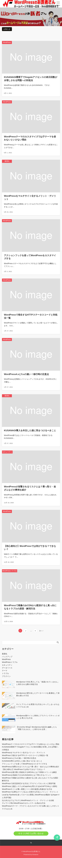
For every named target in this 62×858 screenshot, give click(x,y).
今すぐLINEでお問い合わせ (31, 833)
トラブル (5, 673)
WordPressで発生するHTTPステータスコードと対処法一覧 (25, 755)
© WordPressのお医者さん (31, 851)
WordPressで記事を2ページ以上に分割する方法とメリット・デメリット (30, 792)
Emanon (35, 854)
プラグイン (6, 676)
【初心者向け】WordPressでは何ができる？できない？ (23, 769)
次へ (40, 631)
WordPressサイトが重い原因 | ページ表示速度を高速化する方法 (27, 789)
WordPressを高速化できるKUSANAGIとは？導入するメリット (26, 775)
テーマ (4, 671)
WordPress (6, 659)
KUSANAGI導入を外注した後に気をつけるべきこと (22, 761)
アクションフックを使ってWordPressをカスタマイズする (24, 764)
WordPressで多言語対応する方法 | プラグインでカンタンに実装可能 (28, 783)
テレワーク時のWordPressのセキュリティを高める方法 (23, 803)
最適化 (4, 654)
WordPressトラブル (10, 662)
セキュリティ (7, 665)
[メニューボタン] (58, 3)
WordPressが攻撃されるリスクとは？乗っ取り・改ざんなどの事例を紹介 (30, 767)
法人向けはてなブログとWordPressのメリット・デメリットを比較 (28, 800)
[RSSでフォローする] (31, 843)
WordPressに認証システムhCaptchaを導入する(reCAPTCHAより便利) (29, 786)
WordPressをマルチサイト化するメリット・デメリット (23, 753)
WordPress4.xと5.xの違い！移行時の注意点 (19, 758)
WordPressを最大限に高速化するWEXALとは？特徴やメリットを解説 (29, 772)
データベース (7, 668)
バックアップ (7, 657)
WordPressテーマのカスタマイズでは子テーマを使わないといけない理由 (30, 744)
